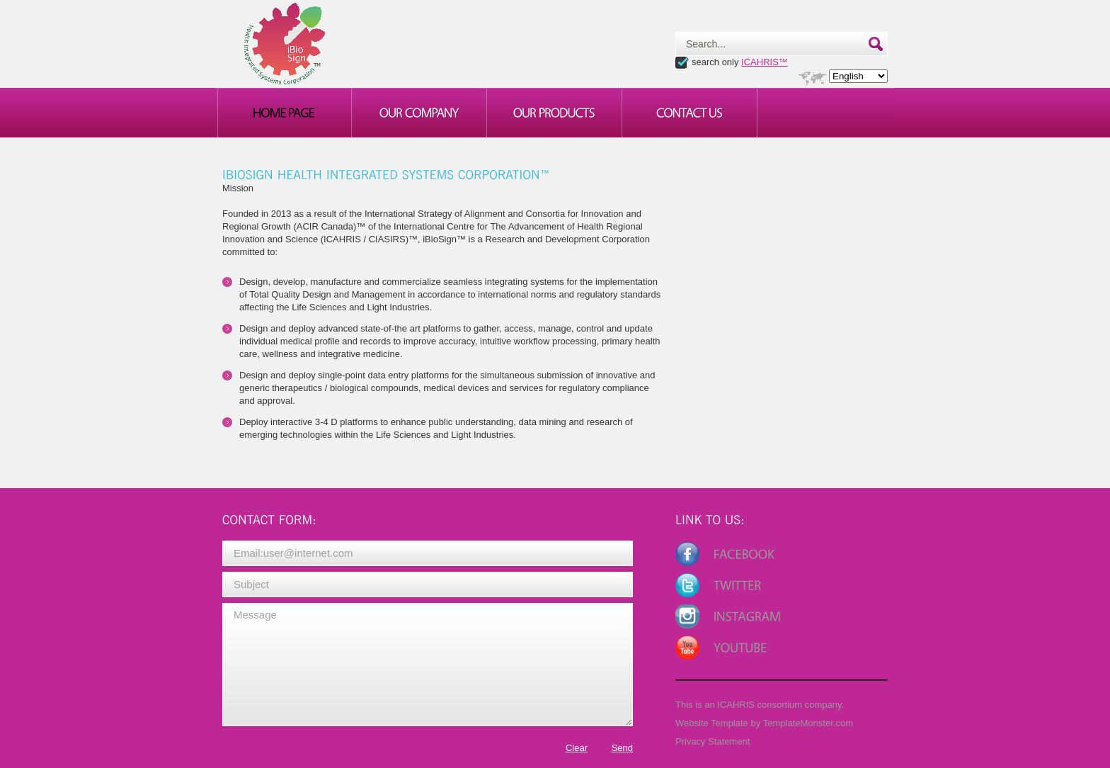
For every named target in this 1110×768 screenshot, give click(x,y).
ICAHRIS (736, 704)
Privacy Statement (712, 741)
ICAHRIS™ (764, 62)
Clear (577, 747)
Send (622, 747)
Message (427, 664)
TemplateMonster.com (808, 723)
